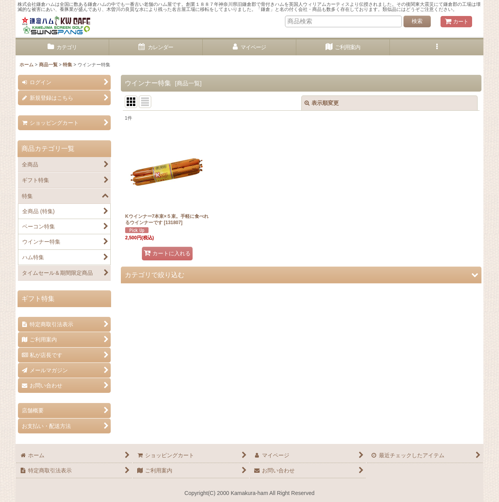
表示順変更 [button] (321, 103)
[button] (436, 47)
